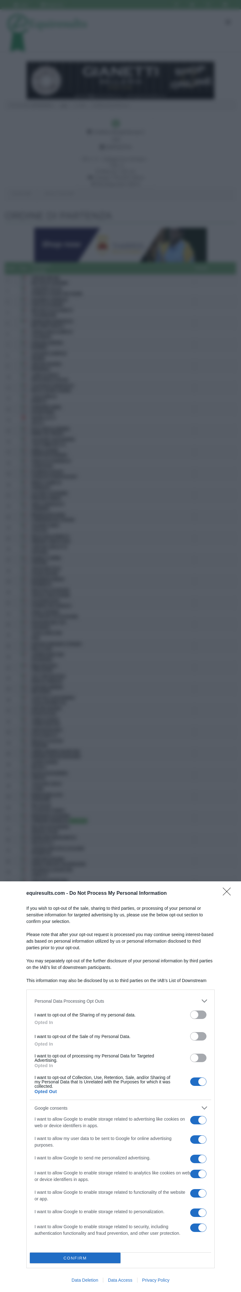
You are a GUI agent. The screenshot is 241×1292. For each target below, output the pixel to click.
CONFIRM (75, 1258)
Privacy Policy (155, 1280)
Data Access (120, 1280)
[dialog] (120, 1086)
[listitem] (120, 1001)
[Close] (229, 893)
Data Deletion (85, 1280)
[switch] (198, 1015)
